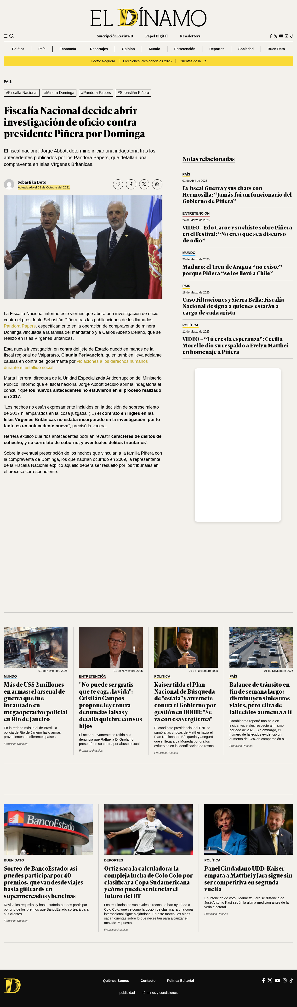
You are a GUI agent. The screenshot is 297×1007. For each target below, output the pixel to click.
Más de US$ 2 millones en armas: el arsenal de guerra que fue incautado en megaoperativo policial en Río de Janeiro (35, 701)
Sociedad (246, 49)
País (42, 49)
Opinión (128, 49)
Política (18, 49)
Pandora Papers (20, 325)
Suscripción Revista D (115, 35)
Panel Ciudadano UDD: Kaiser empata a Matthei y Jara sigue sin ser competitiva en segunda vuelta (248, 878)
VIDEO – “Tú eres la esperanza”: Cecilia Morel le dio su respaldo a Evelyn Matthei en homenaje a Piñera (235, 345)
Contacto (148, 981)
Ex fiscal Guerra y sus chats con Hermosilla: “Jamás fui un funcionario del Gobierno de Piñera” (237, 194)
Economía (67, 49)
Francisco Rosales (16, 744)
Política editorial (180, 981)
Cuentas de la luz (193, 61)
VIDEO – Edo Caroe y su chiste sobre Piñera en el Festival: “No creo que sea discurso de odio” (237, 233)
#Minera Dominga (59, 93)
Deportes (216, 49)
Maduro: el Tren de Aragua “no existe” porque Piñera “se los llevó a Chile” (232, 269)
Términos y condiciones (160, 993)
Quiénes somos (116, 981)
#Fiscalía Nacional (21, 93)
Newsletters (190, 35)
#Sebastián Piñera (133, 93)
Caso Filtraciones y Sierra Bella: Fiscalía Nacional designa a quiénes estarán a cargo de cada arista (233, 305)
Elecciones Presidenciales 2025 (147, 61)
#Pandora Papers (96, 93)
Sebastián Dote (32, 182)
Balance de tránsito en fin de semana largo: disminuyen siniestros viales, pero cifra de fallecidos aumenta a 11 (260, 698)
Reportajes (99, 49)
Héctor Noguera (103, 61)
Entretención (184, 49)
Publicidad (127, 993)
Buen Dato (276, 49)
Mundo (154, 49)
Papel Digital (156, 35)
